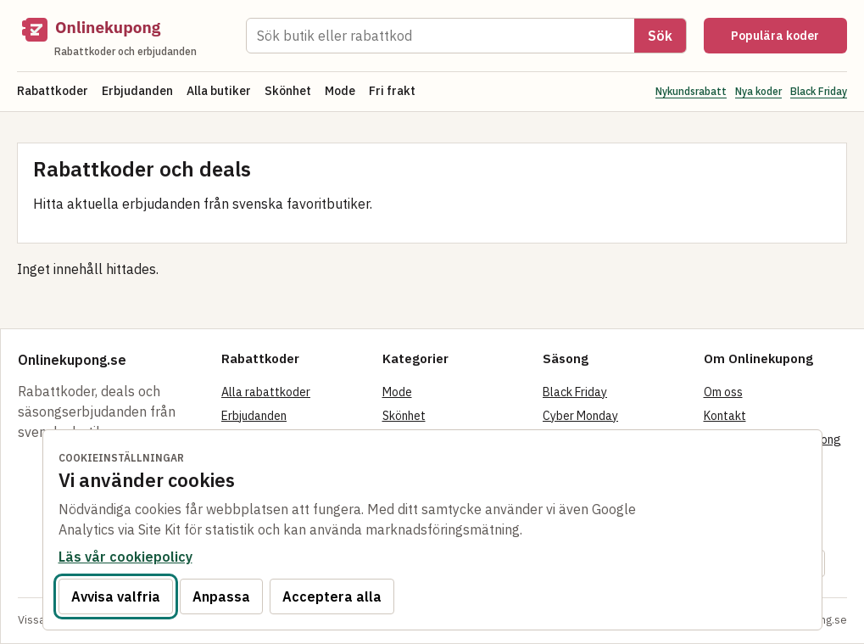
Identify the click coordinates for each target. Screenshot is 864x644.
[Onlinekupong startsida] (123, 35)
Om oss (723, 392)
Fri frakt (392, 90)
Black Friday (818, 91)
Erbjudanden (137, 90)
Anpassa (221, 596)
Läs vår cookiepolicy (125, 556)
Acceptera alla (332, 596)
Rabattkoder (52, 90)
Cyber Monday (580, 415)
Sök (660, 35)
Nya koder (758, 91)
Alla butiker (219, 90)
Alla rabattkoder (265, 392)
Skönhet (288, 90)
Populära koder (775, 35)
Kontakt (725, 415)
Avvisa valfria (115, 596)
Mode (340, 90)
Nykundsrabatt (691, 91)
